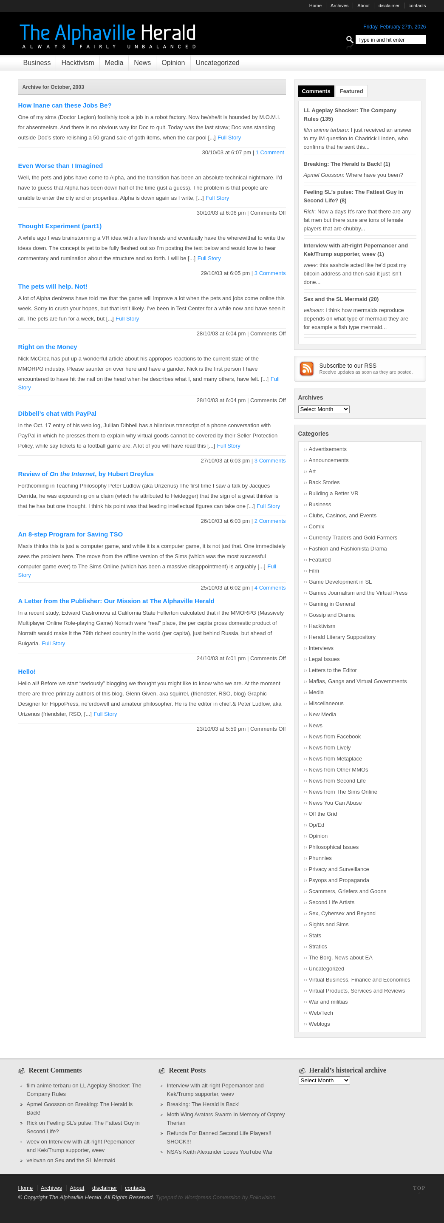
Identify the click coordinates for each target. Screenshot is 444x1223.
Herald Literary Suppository (342, 637)
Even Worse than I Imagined (60, 165)
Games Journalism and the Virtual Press (358, 593)
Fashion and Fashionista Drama (348, 548)
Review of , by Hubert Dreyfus (86, 473)
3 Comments (270, 273)
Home (315, 5)
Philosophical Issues (334, 847)
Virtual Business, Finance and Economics (359, 979)
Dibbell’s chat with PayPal (57, 413)
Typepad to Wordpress (183, 1197)
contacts (417, 5)
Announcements (329, 460)
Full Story (229, 137)
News (142, 62)
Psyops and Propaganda (339, 880)
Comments (316, 91)
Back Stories (324, 482)
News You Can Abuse (335, 803)
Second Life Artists (332, 902)
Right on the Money (47, 346)
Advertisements (328, 449)
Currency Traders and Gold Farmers (353, 537)
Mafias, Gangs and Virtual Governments (358, 681)
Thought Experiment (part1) (60, 226)
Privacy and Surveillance (339, 869)
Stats (315, 935)
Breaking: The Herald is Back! (343, 164)
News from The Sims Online (343, 792)
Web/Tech (321, 1013)
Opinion (173, 62)
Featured (351, 91)
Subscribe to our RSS (348, 365)
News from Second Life (337, 780)
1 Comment (271, 152)
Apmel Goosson (46, 1104)
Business (37, 62)
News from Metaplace (335, 758)
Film (314, 571)
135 (326, 119)
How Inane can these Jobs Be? (65, 105)
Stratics (318, 946)
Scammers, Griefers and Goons (348, 891)
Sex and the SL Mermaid (336, 299)
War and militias (328, 1002)
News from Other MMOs (338, 769)
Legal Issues (324, 659)
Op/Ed (317, 825)
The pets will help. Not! (53, 286)
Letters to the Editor (333, 670)
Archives (339, 5)
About (363, 5)
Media (114, 62)
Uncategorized (218, 62)
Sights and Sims (329, 924)
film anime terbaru (49, 1085)
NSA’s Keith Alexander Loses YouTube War (220, 1152)
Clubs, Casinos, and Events (343, 515)
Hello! (27, 671)
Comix (317, 526)
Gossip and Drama (332, 615)
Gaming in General (332, 604)
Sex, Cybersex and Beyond (342, 913)
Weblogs (319, 1024)
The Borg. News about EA (341, 957)
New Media (323, 714)
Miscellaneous (326, 703)
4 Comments (270, 588)
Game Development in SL (340, 582)
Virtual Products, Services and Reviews (357, 990)
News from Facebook (335, 736)
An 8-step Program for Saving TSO (70, 534)
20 (373, 299)
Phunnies (320, 858)
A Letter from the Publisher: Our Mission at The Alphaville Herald (116, 600)
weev (33, 1141)
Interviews (321, 648)
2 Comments (270, 521)
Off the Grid (323, 814)
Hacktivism (77, 62)
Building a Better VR (334, 493)
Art (312, 471)
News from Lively (330, 747)
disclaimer (389, 5)
